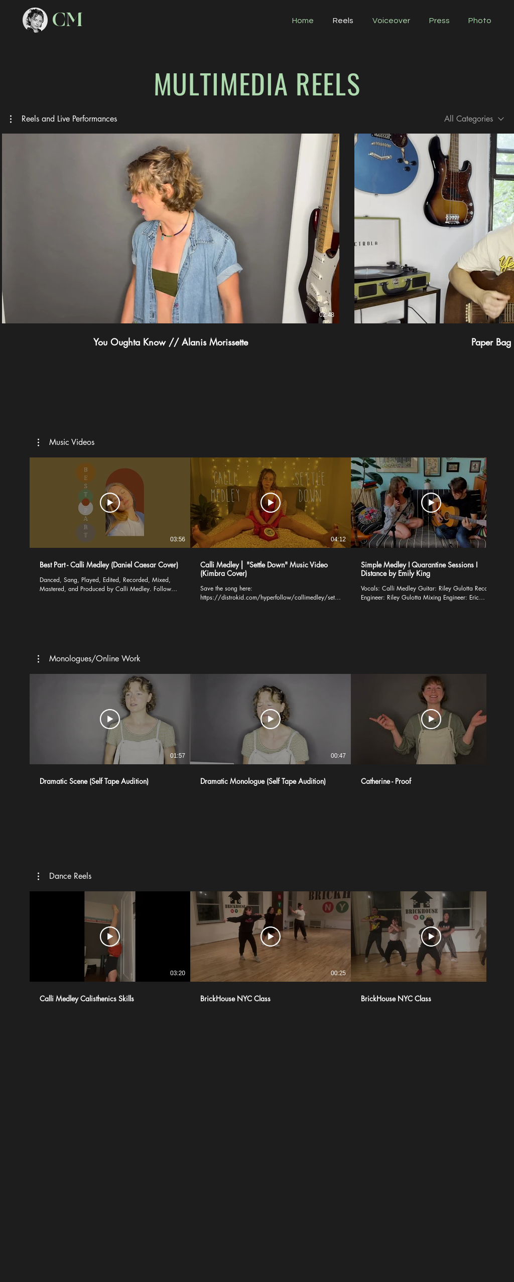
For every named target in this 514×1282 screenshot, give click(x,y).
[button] (63, 119)
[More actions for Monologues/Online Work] (89, 658)
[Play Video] (110, 503)
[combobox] (474, 118)
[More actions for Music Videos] (66, 442)
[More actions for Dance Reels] (64, 876)
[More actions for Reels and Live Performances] (63, 119)
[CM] (67, 20)
